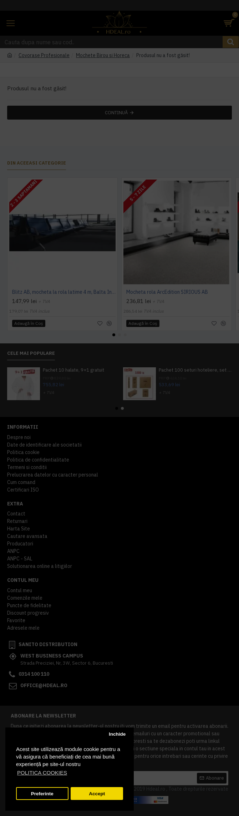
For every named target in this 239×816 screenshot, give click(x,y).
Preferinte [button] (42, 793)
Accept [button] (97, 793)
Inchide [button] (117, 734)
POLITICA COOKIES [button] (42, 773)
